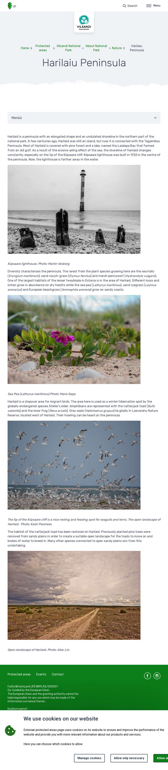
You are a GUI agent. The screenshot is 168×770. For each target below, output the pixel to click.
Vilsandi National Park (68, 48)
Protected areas (42, 48)
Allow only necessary (129, 758)
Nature (117, 48)
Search (132, 6)
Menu (153, 5)
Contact (58, 674)
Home (25, 48)
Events (41, 674)
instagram (157, 675)
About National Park (96, 48)
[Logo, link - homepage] (12, 5)
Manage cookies (89, 758)
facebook (147, 675)
